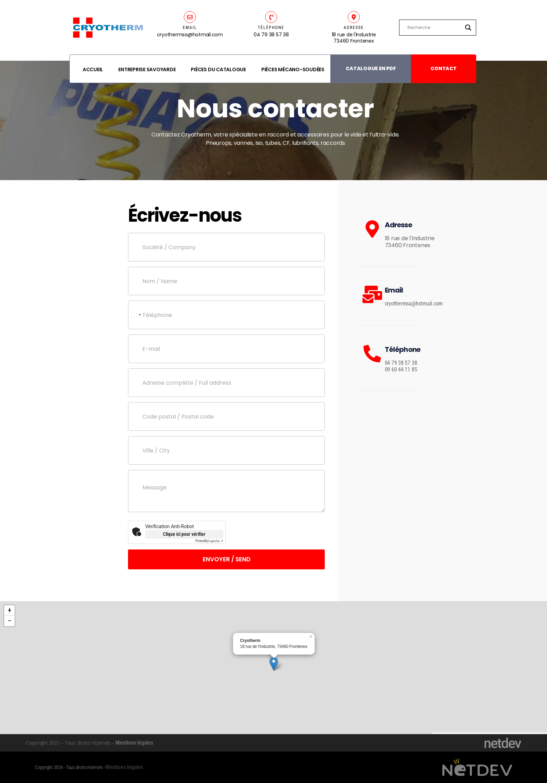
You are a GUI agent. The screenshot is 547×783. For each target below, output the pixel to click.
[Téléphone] (226, 315)
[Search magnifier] (468, 27)
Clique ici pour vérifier (184, 534)
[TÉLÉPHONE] (271, 17)
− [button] (10, 620)
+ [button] (10, 610)
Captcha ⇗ (209, 541)
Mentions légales (134, 742)
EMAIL (190, 27)
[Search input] (434, 27)
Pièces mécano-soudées (292, 69)
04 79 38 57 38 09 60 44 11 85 (401, 366)
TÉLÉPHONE (271, 27)
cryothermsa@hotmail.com (414, 303)
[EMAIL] (190, 17)
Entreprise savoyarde (146, 69)
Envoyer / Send (226, 559)
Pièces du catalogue (218, 69)
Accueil (93, 69)
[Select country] (135, 315)
